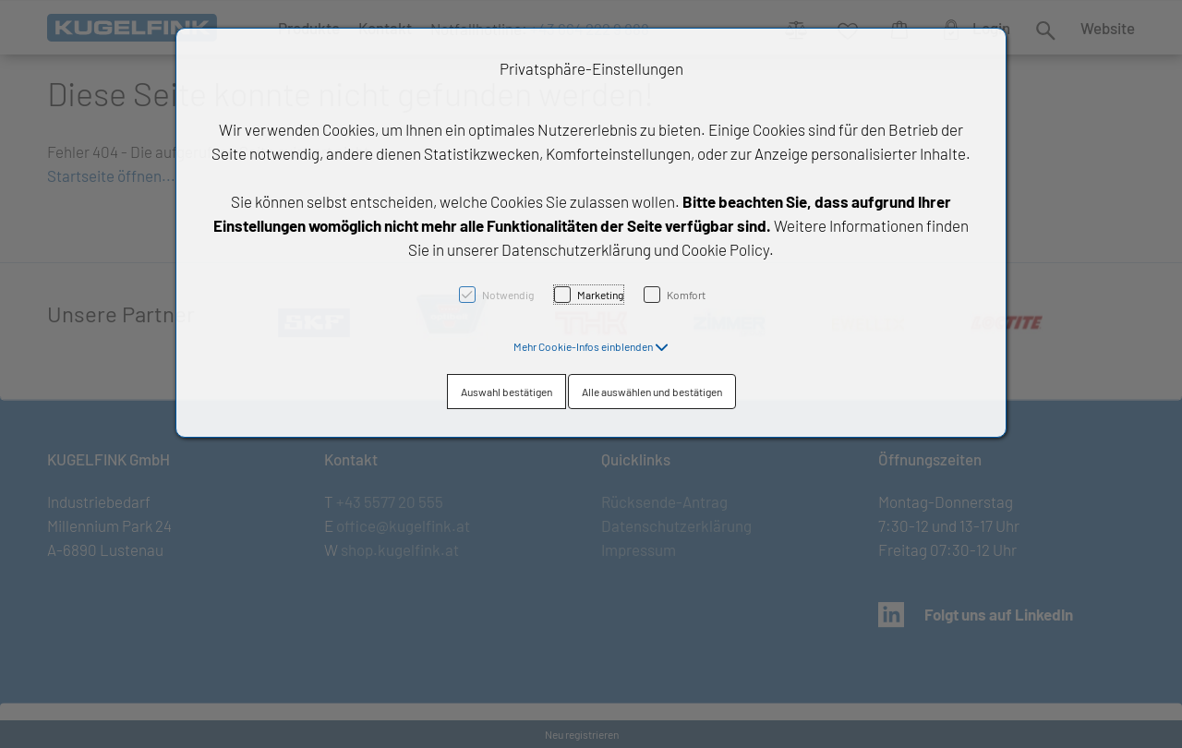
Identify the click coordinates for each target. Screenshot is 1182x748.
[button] (591, 346)
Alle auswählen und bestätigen (652, 391)
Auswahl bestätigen (506, 391)
